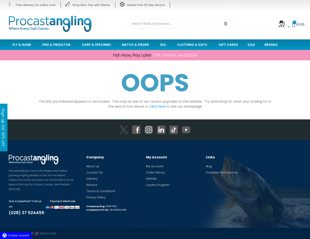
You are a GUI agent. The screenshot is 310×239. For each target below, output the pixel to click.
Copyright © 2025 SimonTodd (32, 233)
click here (157, 106)
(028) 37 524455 (26, 213)
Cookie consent (15, 235)
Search (225, 24)
